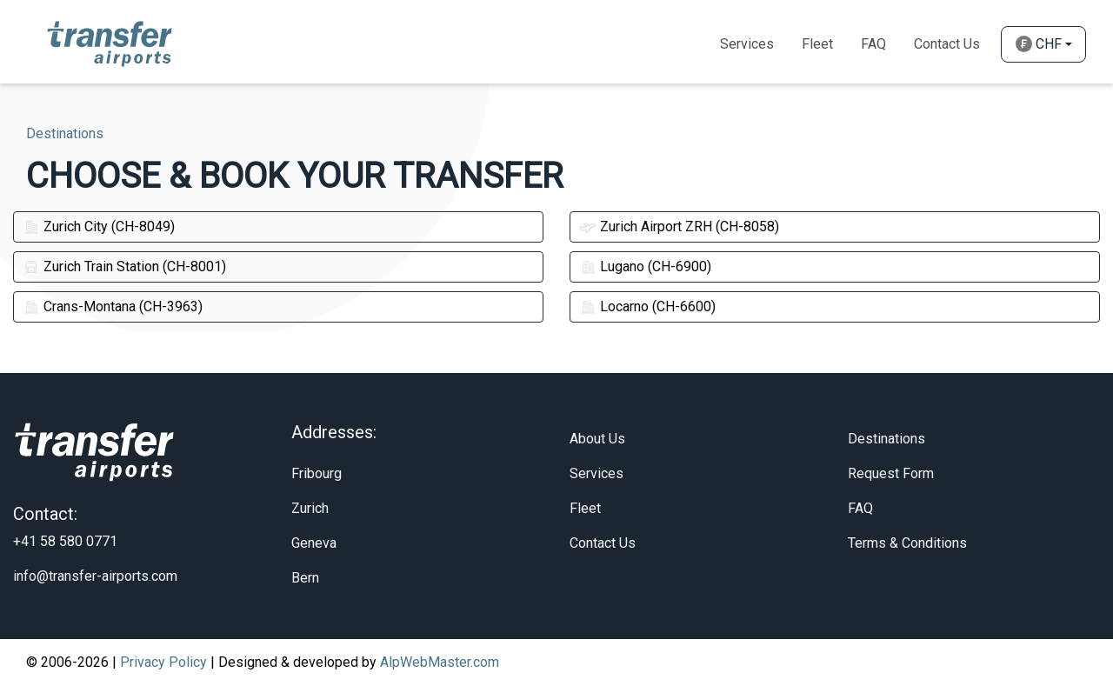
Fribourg (316, 473)
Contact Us (947, 44)
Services (747, 44)
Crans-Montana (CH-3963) (113, 306)
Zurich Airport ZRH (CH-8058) (679, 226)
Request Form (891, 473)
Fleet (817, 44)
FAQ (860, 508)
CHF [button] (1039, 44)
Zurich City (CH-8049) (99, 226)
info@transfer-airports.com (95, 576)
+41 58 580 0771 (65, 541)
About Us (597, 438)
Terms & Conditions (907, 543)
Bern (305, 577)
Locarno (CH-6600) (647, 306)
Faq (873, 44)
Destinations (886, 438)
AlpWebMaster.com (439, 662)
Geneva (314, 543)
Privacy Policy (163, 662)
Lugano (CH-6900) (645, 266)
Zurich (310, 508)
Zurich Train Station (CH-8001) (124, 266)
